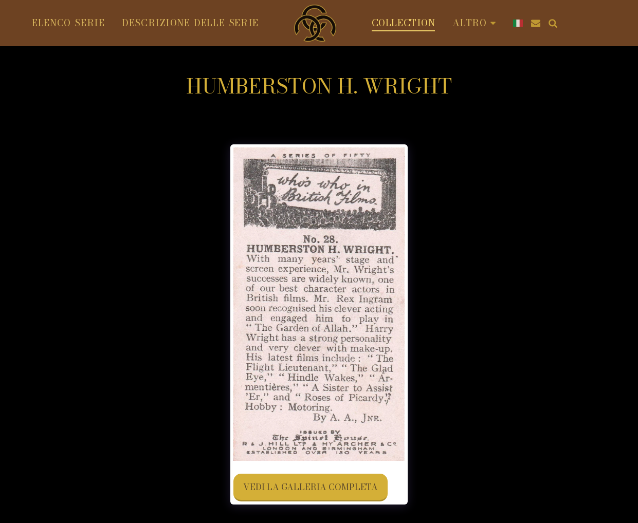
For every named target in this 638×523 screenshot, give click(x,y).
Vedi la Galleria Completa (310, 487)
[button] (535, 23)
